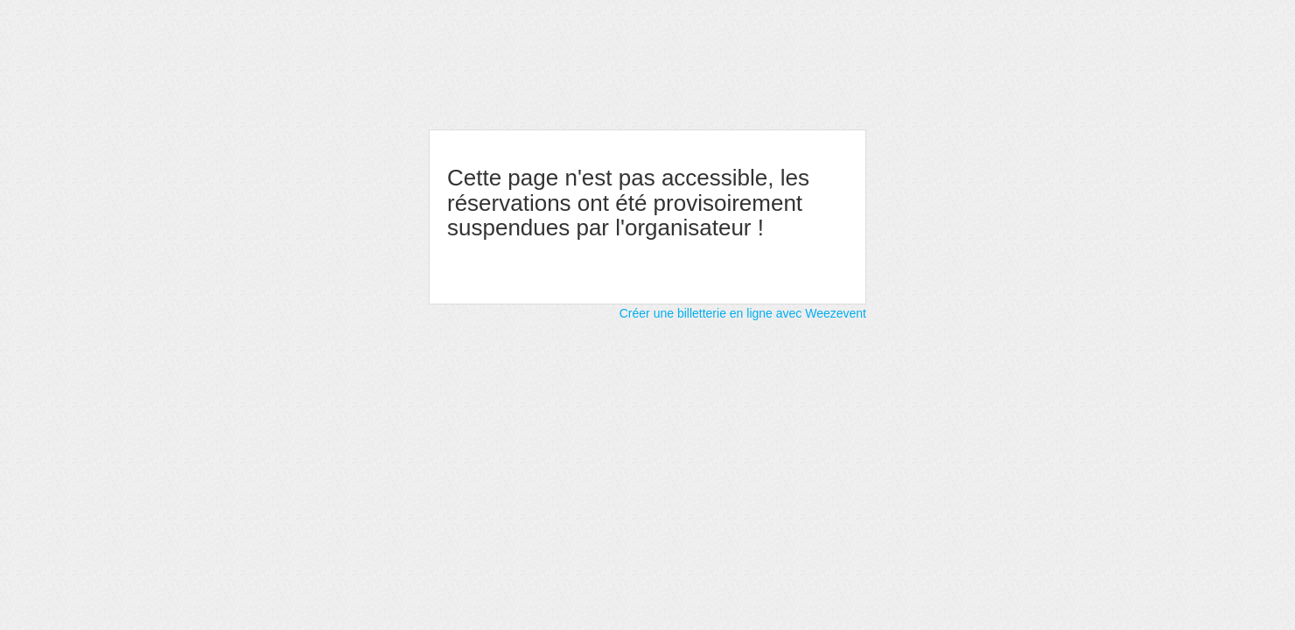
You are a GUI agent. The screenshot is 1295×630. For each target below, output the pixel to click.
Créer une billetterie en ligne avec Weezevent (743, 313)
